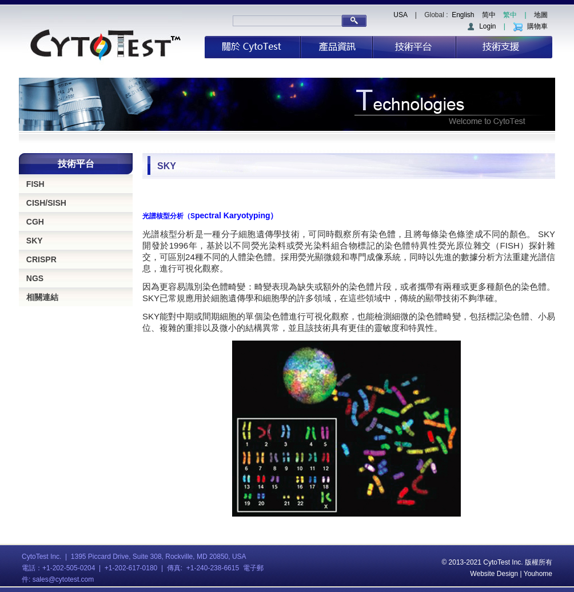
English (463, 15)
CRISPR (41, 259)
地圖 (541, 15)
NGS (34, 278)
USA (400, 15)
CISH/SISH (46, 202)
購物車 (530, 26)
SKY (34, 240)
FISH (35, 184)
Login (481, 26)
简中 (489, 15)
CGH (35, 221)
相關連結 (42, 297)
